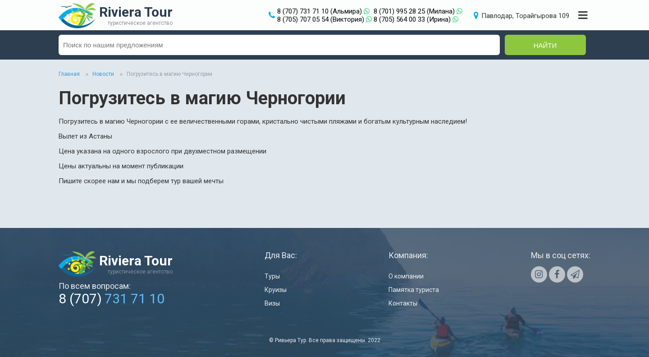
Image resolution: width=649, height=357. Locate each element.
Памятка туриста (413, 289)
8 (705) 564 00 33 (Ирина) (412, 19)
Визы (272, 303)
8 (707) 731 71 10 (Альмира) (319, 11)
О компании (406, 276)
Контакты (402, 303)
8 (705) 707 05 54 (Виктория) (320, 19)
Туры (272, 276)
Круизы (276, 289)
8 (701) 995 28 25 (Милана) (414, 11)
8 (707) (112, 298)
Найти (545, 45)
